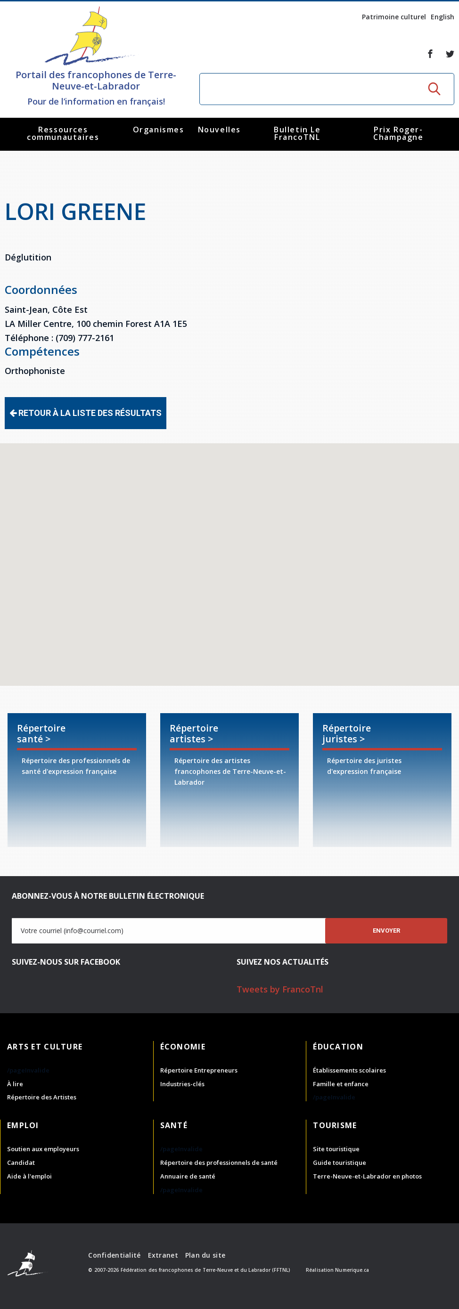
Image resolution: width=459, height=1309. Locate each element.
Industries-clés (182, 1084)
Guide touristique (339, 1162)
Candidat (21, 1162)
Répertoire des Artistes (41, 1097)
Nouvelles (219, 129)
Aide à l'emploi (29, 1176)
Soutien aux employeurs (43, 1149)
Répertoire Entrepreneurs (199, 1070)
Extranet (163, 1255)
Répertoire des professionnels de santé (219, 1162)
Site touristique (336, 1149)
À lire (15, 1084)
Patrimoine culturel (394, 16)
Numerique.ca (352, 1270)
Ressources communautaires (63, 133)
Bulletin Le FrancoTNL (297, 133)
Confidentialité (114, 1255)
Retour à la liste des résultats (85, 413)
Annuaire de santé (187, 1176)
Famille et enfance (341, 1084)
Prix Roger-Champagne (398, 133)
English (442, 16)
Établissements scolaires (349, 1070)
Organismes (158, 129)
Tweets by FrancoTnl (280, 989)
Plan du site (205, 1255)
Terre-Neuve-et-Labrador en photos (367, 1176)
